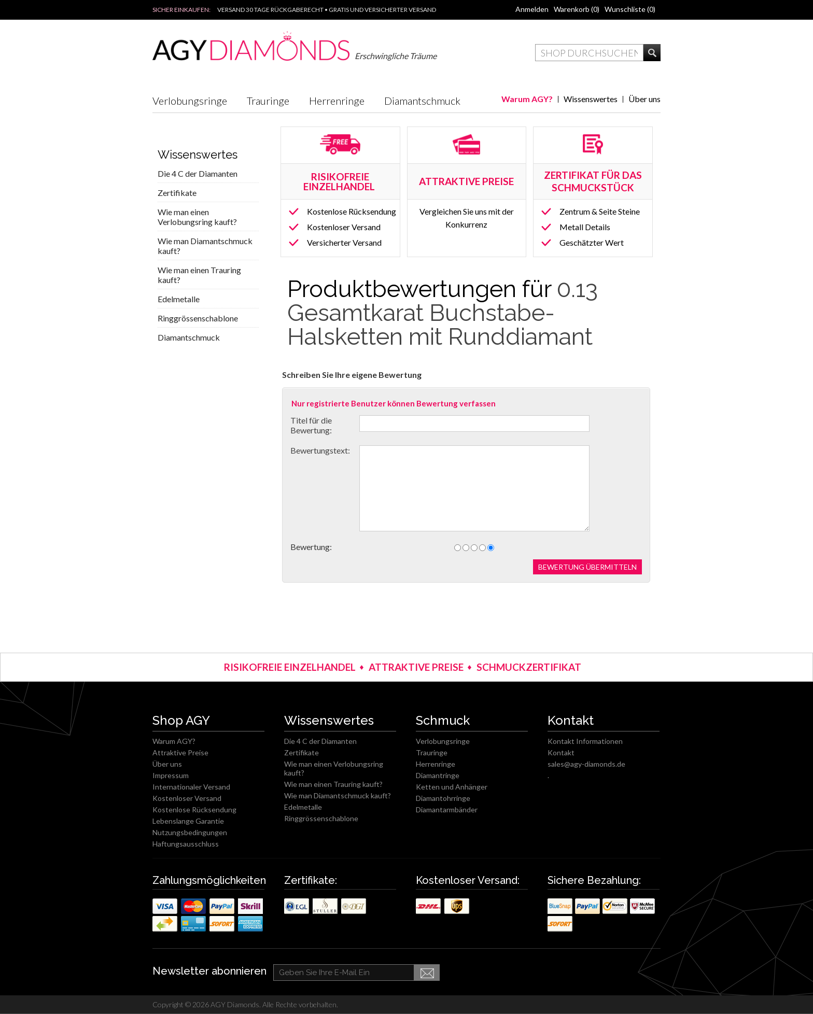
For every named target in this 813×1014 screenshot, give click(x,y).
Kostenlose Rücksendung (351, 211)
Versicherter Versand (344, 242)
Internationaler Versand (191, 786)
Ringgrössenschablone (198, 318)
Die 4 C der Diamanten (197, 173)
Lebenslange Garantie (188, 820)
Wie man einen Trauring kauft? (199, 275)
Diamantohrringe (443, 798)
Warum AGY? (527, 99)
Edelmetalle (179, 299)
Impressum (170, 775)
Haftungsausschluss (185, 843)
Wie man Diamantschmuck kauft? (205, 246)
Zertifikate (177, 193)
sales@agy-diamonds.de (586, 763)
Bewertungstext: (320, 450)
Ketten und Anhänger (451, 786)
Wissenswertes (591, 99)
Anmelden (532, 9)
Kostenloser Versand (344, 227)
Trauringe (268, 100)
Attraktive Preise (180, 752)
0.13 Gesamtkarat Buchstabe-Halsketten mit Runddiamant (442, 312)
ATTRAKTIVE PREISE (416, 667)
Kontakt (561, 752)
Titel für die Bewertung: (311, 425)
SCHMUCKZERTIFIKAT (528, 667)
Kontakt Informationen (585, 741)
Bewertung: (311, 547)
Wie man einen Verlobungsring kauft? (197, 217)
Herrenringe (337, 100)
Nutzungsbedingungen (189, 832)
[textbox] (589, 52)
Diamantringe (437, 775)
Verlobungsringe (189, 100)
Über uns (644, 99)
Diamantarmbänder (447, 809)
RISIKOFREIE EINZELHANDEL (340, 181)
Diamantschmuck (422, 100)
